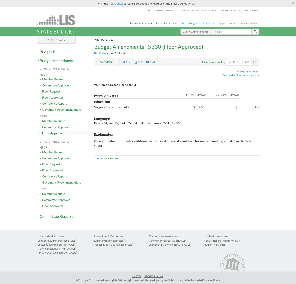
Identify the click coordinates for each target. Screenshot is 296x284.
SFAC (180, 240)
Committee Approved (56, 85)
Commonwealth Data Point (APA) (55, 248)
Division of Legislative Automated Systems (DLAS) (193, 280)
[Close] (292, 3)
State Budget (189, 23)
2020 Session (56, 39)
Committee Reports (56, 216)
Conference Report (54, 103)
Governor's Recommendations (61, 109)
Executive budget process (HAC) (55, 244)
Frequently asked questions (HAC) (111, 244)
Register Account (240, 10)
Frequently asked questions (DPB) (56, 252)
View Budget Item (248, 71)
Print (127, 62)
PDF (139, 62)
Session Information (141, 23)
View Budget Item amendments (240, 75)
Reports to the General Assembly (238, 23)
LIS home (224, 10)
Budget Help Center (214, 244)
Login (255, 10)
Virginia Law (208, 23)
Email (150, 62)
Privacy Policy (208, 10)
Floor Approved (52, 97)
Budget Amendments (196, 31)
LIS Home (136, 275)
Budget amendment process (108, 240)
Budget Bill (49, 51)
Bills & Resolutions (166, 23)
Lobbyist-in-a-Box (153, 275)
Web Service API (231, 240)
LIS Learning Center (188, 10)
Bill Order (100, 53)
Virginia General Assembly (160, 10)
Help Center (116, 3)
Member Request (53, 79)
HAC (173, 240)
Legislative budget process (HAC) (55, 240)
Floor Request (51, 91)
